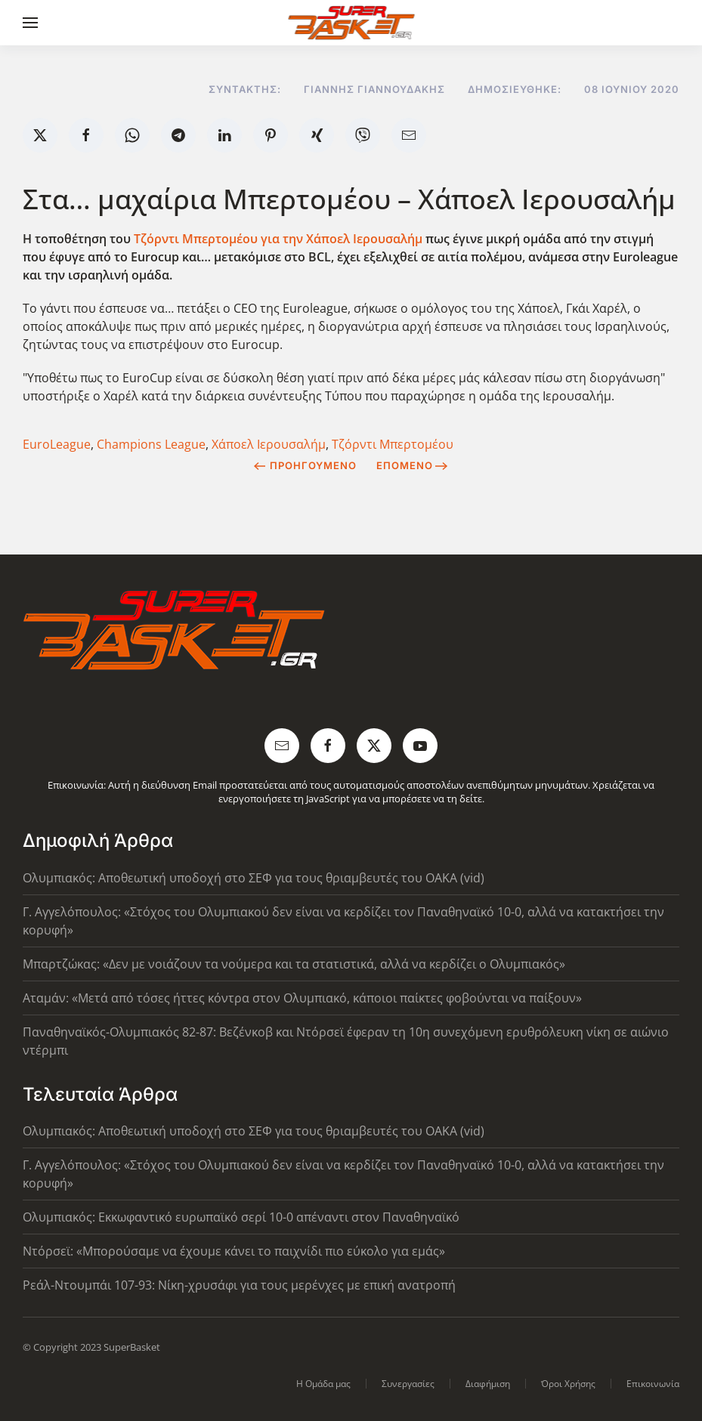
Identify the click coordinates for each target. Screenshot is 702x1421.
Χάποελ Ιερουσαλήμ (269, 444)
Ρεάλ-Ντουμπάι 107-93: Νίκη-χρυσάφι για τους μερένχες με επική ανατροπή (239, 1285)
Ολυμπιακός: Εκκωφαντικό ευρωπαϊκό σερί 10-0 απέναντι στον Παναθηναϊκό (241, 1217)
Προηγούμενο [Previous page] (305, 465)
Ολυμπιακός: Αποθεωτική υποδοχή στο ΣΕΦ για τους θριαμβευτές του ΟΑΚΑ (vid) (253, 878)
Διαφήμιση (487, 1383)
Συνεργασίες (408, 1383)
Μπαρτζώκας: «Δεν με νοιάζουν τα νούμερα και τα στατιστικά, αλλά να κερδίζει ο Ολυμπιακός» (294, 964)
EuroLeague (57, 444)
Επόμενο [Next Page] (412, 465)
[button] (30, 22)
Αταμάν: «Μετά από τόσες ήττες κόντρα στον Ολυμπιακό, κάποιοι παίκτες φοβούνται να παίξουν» (302, 998)
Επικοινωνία (652, 1383)
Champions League (151, 444)
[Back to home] (351, 22)
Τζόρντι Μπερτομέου (392, 444)
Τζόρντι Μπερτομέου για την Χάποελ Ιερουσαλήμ (279, 238)
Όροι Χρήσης (568, 1383)
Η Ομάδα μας (323, 1383)
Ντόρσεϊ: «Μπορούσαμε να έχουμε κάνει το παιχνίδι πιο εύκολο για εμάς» (234, 1251)
